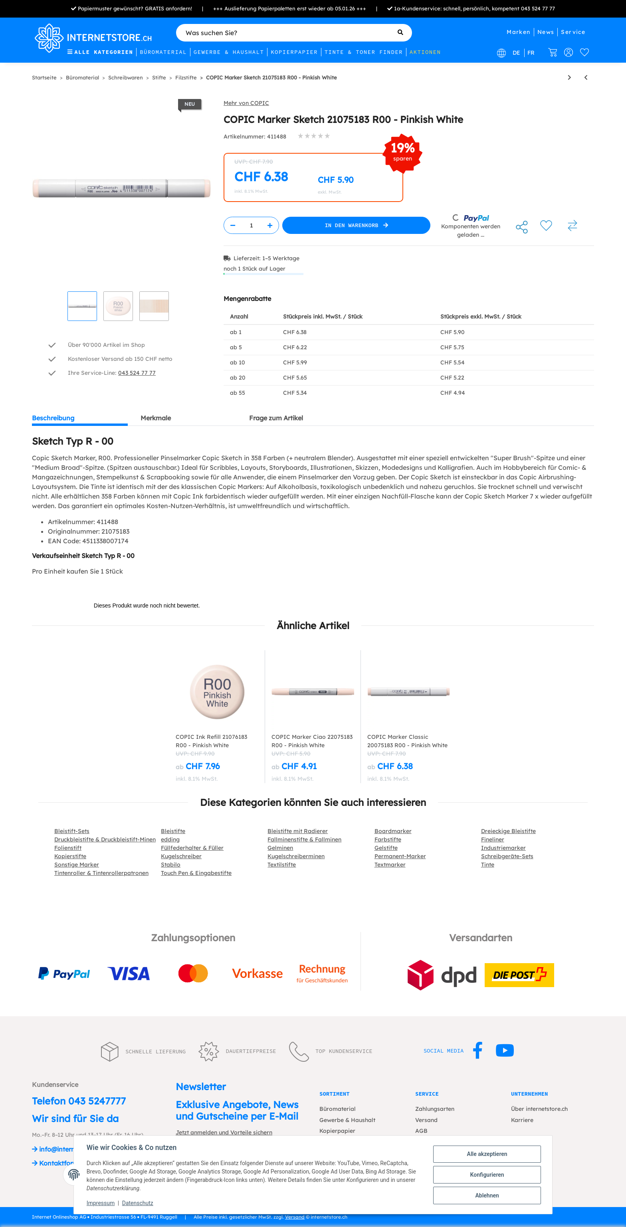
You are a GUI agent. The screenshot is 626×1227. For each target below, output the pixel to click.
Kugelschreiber (181, 856)
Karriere (522, 1120)
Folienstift (67, 847)
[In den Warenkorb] (356, 225)
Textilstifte (281, 864)
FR (531, 52)
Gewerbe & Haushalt (229, 51)
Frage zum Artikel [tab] (276, 418)
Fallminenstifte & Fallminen (304, 839)
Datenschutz (137, 1203)
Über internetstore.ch (539, 1108)
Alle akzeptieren (487, 1154)
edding (170, 839)
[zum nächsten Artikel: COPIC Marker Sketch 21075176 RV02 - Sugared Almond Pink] (569, 77)
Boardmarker (393, 831)
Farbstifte (387, 839)
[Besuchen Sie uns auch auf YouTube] (505, 1051)
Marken (518, 32)
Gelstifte (386, 847)
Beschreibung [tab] (53, 418)
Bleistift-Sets (71, 831)
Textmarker (390, 864)
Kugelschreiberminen (296, 856)
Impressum (101, 1203)
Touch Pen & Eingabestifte (196, 873)
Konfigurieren (487, 1175)
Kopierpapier (294, 51)
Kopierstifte (70, 856)
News (546, 32)
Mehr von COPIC (246, 103)
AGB (421, 1130)
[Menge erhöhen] (270, 225)
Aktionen (425, 51)
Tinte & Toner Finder (364, 51)
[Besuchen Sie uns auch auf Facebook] (477, 1051)
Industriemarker (503, 847)
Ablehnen (487, 1195)
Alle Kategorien (100, 51)
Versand (426, 1120)
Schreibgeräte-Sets (507, 856)
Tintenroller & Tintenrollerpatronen (101, 873)
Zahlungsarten (434, 1108)
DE (516, 52)
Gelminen (280, 847)
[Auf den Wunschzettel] (546, 225)
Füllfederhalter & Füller (192, 847)
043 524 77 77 (538, 8)
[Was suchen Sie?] (294, 33)
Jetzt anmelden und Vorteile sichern (224, 1132)
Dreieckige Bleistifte (508, 831)
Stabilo (170, 864)
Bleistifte (173, 831)
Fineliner (492, 839)
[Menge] (251, 225)
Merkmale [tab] (156, 418)
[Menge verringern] (233, 225)
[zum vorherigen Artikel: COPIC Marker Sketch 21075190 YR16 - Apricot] (586, 77)
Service (573, 32)
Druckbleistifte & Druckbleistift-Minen (105, 839)
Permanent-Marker (400, 856)
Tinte (487, 864)
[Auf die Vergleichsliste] (572, 225)
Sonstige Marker (76, 864)
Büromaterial (163, 51)
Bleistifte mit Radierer (297, 831)
